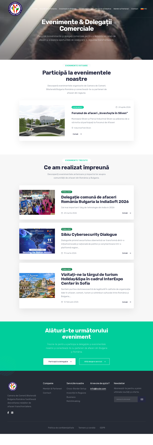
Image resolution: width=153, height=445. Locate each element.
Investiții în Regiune (76, 393)
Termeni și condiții (86, 428)
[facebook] (8, 413)
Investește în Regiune (67, 9)
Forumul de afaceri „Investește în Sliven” (100, 113)
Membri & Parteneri (52, 388)
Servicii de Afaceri (86, 9)
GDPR (102, 428)
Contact (134, 9)
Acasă (34, 9)
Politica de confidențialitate (61, 428)
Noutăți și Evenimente (48, 9)
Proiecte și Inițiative (103, 9)
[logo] (12, 386)
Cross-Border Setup (76, 388)
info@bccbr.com (98, 388)
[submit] (142, 399)
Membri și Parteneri (121, 9)
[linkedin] (12, 413)
